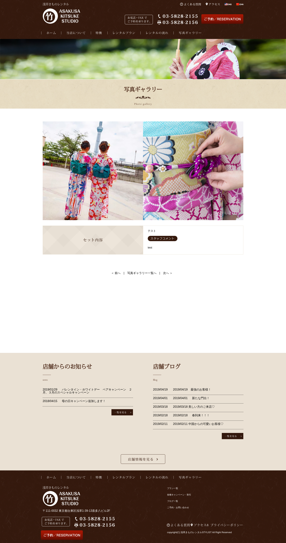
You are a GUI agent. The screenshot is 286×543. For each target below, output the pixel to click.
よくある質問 (180, 525)
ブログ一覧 (172, 501)
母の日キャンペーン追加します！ (84, 401)
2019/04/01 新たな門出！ (191, 398)
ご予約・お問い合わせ (178, 507)
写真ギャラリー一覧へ (141, 273)
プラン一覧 (172, 488)
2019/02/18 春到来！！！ (191, 415)
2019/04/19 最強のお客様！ (191, 389)
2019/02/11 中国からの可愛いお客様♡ (197, 423)
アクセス (200, 525)
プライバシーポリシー (226, 525)
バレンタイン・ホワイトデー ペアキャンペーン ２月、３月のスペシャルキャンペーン (87, 391)
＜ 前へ (116, 273)
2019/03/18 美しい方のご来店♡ (193, 406)
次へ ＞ (168, 273)
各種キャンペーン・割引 (179, 494)
